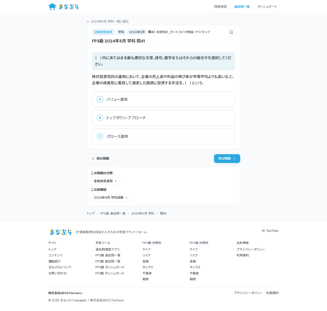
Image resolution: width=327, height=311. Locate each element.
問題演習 (220, 7)
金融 (145, 261)
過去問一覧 (242, 7)
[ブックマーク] (231, 32)
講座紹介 (54, 261)
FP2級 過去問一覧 (108, 261)
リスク (146, 255)
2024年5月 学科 (142, 213)
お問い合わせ (57, 273)
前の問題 (100, 158)
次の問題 (227, 158)
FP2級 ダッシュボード (110, 273)
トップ (91, 213)
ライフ (146, 249)
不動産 (147, 273)
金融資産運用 (105, 181)
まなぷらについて (60, 267)
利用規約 (242, 255)
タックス (147, 267)
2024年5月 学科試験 (111, 198)
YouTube (270, 231)
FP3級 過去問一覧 (113, 213)
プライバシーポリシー (250, 249)
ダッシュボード (267, 7)
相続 (145, 279)
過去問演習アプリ (107, 249)
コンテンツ (55, 255)
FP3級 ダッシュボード (110, 267)
